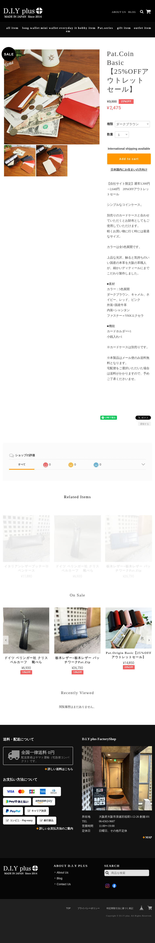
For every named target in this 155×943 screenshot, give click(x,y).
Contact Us (64, 884)
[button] (5, 640)
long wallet (31, 28)
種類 (110, 124)
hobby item (86, 28)
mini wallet (50, 28)
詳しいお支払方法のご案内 (56, 828)
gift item (124, 28)
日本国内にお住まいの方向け (129, 169)
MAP (149, 837)
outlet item (142, 28)
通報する (144, 424)
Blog (132, 12)
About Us (119, 12)
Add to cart (129, 159)
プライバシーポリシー (89, 908)
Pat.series (105, 28)
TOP (68, 908)
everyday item (68, 30)
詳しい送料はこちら (60, 769)
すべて (21, 464)
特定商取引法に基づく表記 (120, 908)
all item (12, 28)
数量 (110, 134)
